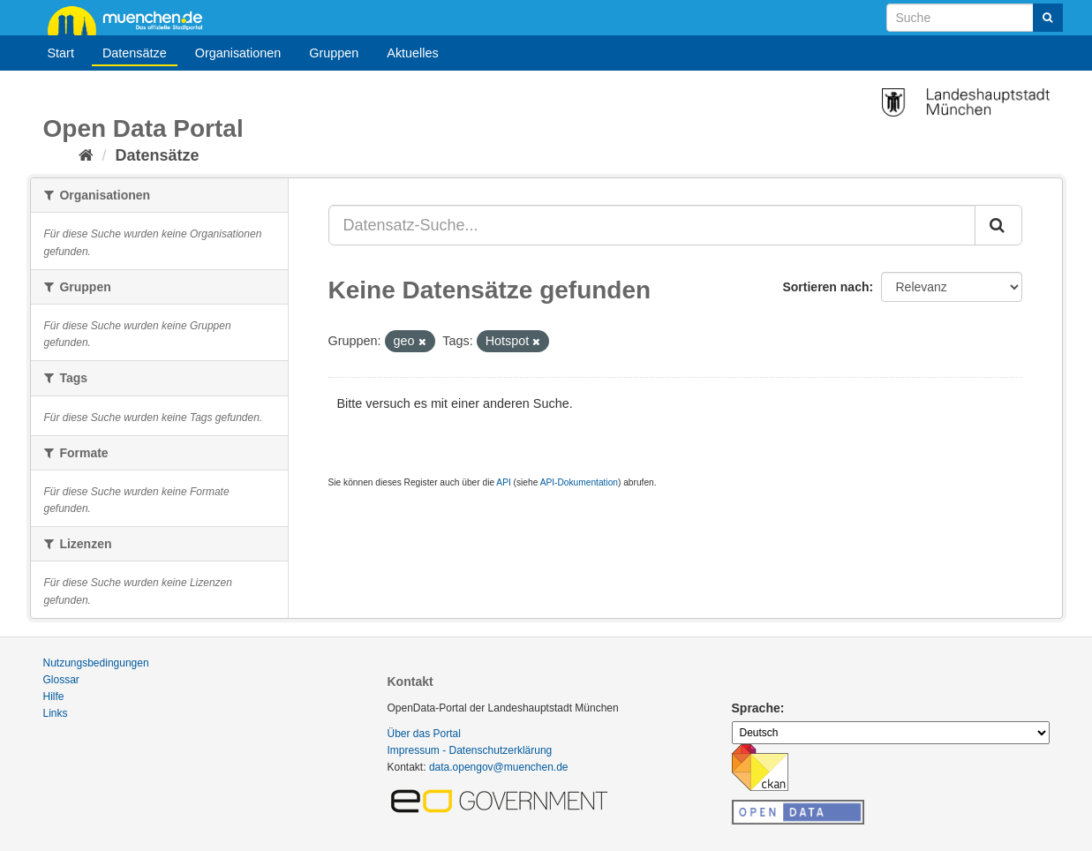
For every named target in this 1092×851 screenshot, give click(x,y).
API (503, 482)
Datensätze (134, 53)
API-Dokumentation (579, 482)
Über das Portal (424, 733)
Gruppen (333, 53)
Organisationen (238, 53)
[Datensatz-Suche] (974, 18)
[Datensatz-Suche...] (651, 225)
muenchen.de (131, 19)
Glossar (61, 680)
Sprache (756, 708)
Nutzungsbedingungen (96, 663)
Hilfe (53, 696)
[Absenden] (1048, 18)
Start (61, 53)
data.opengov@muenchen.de (499, 767)
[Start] (86, 155)
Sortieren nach (825, 287)
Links (55, 713)
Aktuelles (412, 53)
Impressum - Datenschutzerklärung (470, 750)
